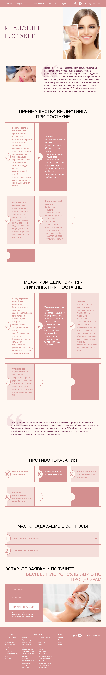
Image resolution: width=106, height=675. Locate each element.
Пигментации (25, 665)
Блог (49, 4)
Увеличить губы (42, 660)
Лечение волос (42, 667)
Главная (9, 4)
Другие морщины (26, 642)
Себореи (40, 644)
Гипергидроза (42, 651)
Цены (64, 4)
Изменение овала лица (28, 651)
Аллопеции (41, 642)
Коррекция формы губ (28, 660)
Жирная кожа (25, 667)
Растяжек (41, 640)
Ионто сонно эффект (11, 654)
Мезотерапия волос (10, 651)
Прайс (60, 642)
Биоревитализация (10, 644)
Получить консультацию (23, 607)
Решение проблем (35, 4)
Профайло (8, 658)
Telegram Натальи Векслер (80, 635)
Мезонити (7, 649)
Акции (60, 644)
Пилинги (7, 656)
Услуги (19, 4)
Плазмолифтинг (9, 642)
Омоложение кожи (27, 644)
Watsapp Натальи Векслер (75, 635)
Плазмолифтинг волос (44, 663)
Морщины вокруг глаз (28, 640)
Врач (57, 4)
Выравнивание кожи (27, 647)
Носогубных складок (27, 658)
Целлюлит (41, 649)
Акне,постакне (26, 663)
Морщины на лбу (26, 637)
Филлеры (7, 647)
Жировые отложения (44, 647)
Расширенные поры (27, 649)
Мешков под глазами (44, 637)
